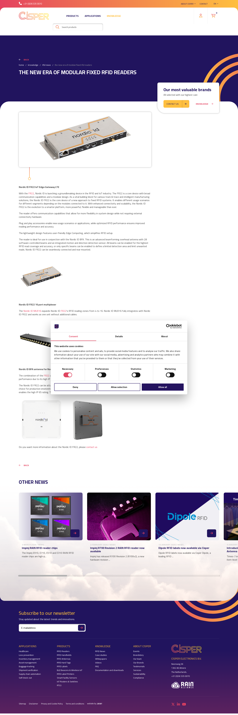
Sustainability (139, 675)
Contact (204, 4)
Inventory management (29, 660)
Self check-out (25, 679)
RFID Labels (62, 668)
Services (137, 672)
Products (72, 16)
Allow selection (119, 387)
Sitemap (22, 705)
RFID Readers (63, 653)
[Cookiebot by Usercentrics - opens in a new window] (170, 326)
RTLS (59, 687)
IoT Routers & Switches (67, 683)
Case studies (101, 657)
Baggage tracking (26, 668)
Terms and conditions (75, 705)
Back (24, 60)
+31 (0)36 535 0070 (30, 4)
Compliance (138, 679)
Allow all (162, 387)
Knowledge (114, 16)
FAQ (97, 668)
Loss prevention (26, 657)
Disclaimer (33, 705)
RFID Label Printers (65, 675)
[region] (119, 531)
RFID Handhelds (64, 657)
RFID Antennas (63, 660)
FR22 (31, 193)
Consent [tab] (73, 336)
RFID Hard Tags (64, 664)
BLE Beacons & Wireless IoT (69, 672)
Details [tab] (119, 336)
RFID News (46, 65)
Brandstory (138, 657)
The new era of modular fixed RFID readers (73, 65)
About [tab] (164, 336)
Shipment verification (28, 672)
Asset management (27, 664)
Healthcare (24, 653)
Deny (75, 387)
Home (21, 65)
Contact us (178, 103)
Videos (98, 664)
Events (136, 653)
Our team (137, 660)
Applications (93, 16)
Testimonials (139, 668)
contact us (91, 447)
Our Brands (138, 664)
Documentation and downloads (109, 672)
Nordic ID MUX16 (32, 311)
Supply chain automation (30, 675)
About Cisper (187, 4)
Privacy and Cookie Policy (52, 705)
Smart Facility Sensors (67, 679)
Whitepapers (101, 660)
